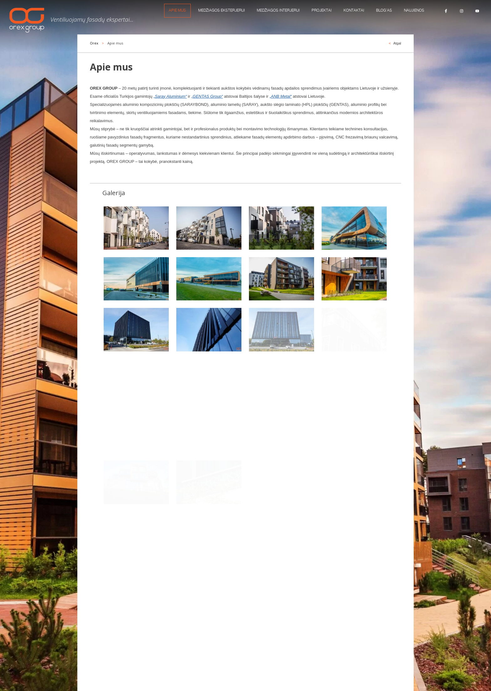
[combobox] (202, 514)
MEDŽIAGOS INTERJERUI (278, 10)
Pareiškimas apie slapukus (165, 668)
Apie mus (177, 10)
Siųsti (394, 558)
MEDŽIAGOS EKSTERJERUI (221, 10)
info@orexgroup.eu (304, 612)
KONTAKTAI (354, 10)
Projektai (322, 10)
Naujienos (414, 10)
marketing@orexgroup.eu (309, 625)
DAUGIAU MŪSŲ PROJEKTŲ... (117, 477)
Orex (94, 43)
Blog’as (384, 10)
